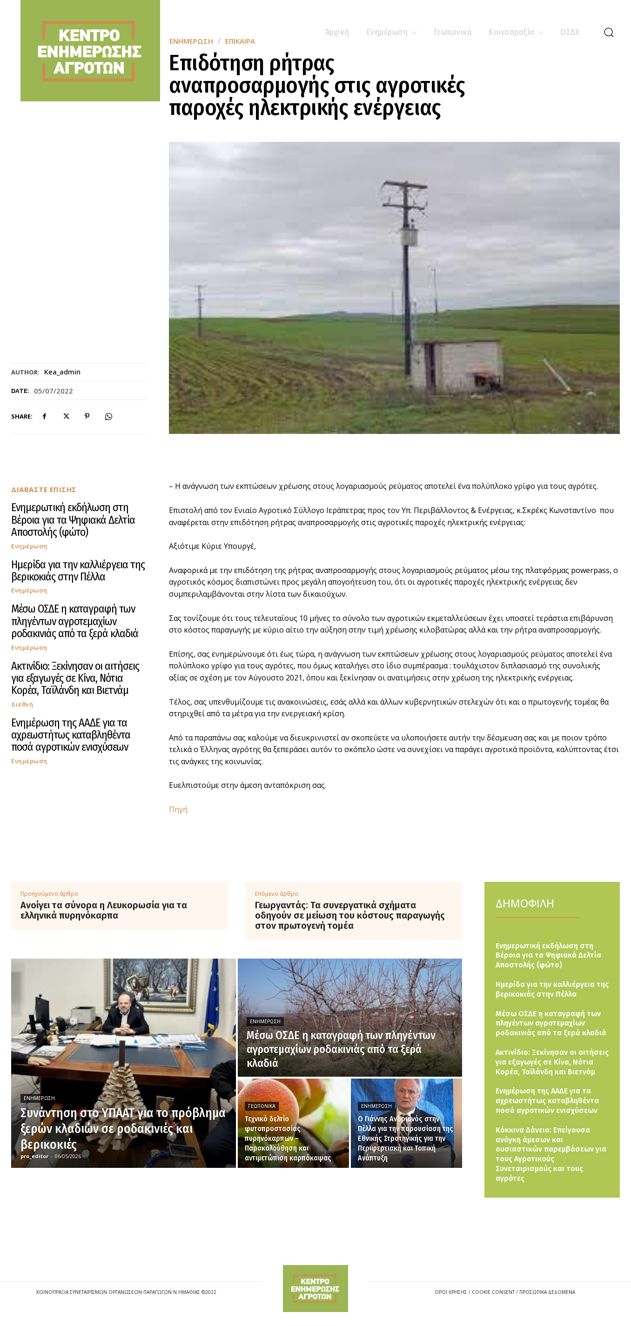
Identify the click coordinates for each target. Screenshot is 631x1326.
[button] (608, 32)
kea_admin (62, 371)
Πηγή (178, 809)
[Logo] (315, 1288)
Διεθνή (22, 704)
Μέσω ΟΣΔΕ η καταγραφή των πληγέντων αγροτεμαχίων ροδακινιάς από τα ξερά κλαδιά (74, 621)
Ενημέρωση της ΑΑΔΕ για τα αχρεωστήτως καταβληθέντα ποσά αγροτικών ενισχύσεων (70, 735)
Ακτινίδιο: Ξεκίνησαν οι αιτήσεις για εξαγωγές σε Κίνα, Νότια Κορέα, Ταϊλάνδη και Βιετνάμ (75, 678)
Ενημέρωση (29, 546)
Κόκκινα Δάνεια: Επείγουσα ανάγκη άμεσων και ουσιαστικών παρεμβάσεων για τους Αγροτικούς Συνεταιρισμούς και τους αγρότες (551, 1154)
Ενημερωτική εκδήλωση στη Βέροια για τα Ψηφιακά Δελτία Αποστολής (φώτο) (73, 520)
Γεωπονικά (261, 1106)
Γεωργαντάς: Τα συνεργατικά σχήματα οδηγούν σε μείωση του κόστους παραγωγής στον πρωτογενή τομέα (350, 915)
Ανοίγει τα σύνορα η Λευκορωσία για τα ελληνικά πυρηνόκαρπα (103, 910)
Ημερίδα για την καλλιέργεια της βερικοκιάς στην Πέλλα (78, 570)
